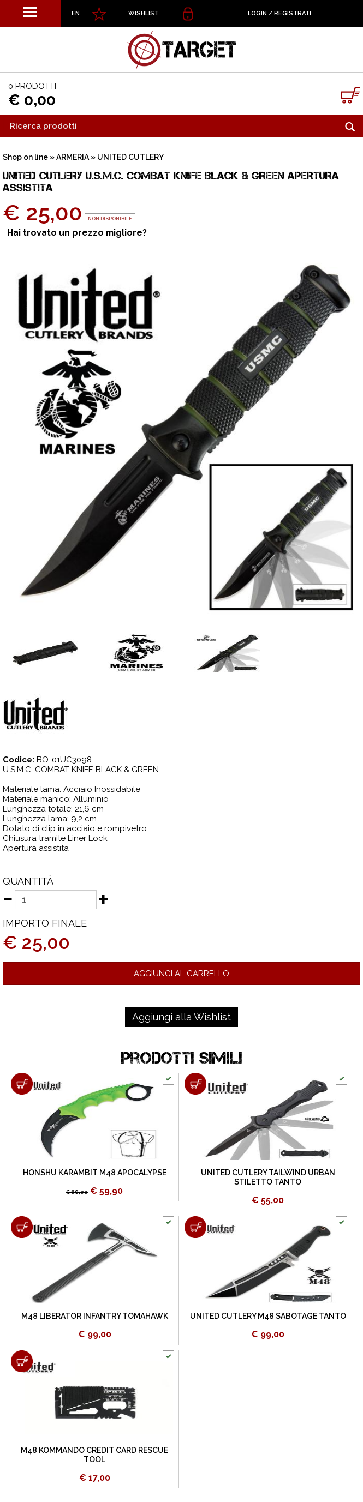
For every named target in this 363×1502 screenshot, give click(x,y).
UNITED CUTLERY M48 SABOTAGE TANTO (268, 1316)
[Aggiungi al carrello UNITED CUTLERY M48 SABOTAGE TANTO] (195, 1227)
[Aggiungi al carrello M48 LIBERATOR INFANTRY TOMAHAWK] (22, 1227)
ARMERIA (72, 157)
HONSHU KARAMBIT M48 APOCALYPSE (94, 1172)
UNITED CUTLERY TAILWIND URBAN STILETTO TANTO (268, 1177)
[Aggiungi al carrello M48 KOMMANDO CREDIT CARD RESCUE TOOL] (22, 1361)
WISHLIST (143, 13)
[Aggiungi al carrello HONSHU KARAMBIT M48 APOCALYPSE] (22, 1084)
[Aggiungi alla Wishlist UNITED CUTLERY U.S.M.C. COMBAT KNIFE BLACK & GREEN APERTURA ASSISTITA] (181, 1017)
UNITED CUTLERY (130, 157)
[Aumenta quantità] (104, 899)
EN (76, 13)
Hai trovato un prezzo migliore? (77, 232)
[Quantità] (56, 899)
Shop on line (25, 157)
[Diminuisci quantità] (8, 899)
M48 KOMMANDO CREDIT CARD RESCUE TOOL (94, 1455)
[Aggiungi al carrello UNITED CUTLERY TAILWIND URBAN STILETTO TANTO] (195, 1084)
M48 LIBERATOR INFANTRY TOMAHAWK (94, 1316)
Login (257, 13)
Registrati (292, 13)
